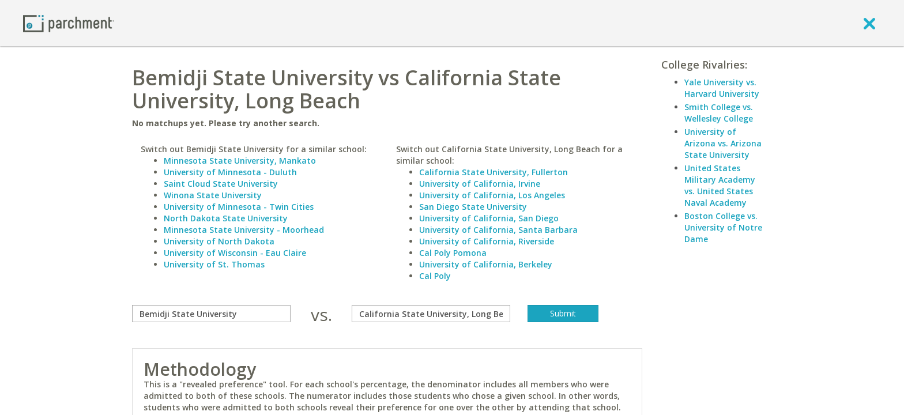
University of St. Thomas (214, 264)
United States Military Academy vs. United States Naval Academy (719, 185)
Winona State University (213, 195)
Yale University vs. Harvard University (721, 88)
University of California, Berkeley (485, 264)
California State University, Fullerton (493, 172)
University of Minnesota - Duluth (230, 172)
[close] (869, 23)
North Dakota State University (226, 218)
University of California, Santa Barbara (498, 229)
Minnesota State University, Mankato (240, 160)
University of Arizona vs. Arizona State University (723, 143)
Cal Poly (435, 275)
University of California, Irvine (479, 183)
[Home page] (68, 22)
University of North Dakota (219, 241)
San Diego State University (473, 206)
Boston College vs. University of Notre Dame (723, 227)
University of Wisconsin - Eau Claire (235, 252)
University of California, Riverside (486, 241)
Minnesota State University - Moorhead (244, 229)
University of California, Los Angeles (492, 195)
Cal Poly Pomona (453, 252)
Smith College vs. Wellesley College (718, 112)
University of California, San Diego (489, 218)
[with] (431, 313)
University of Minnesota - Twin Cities (239, 206)
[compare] (211, 313)
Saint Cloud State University (221, 183)
